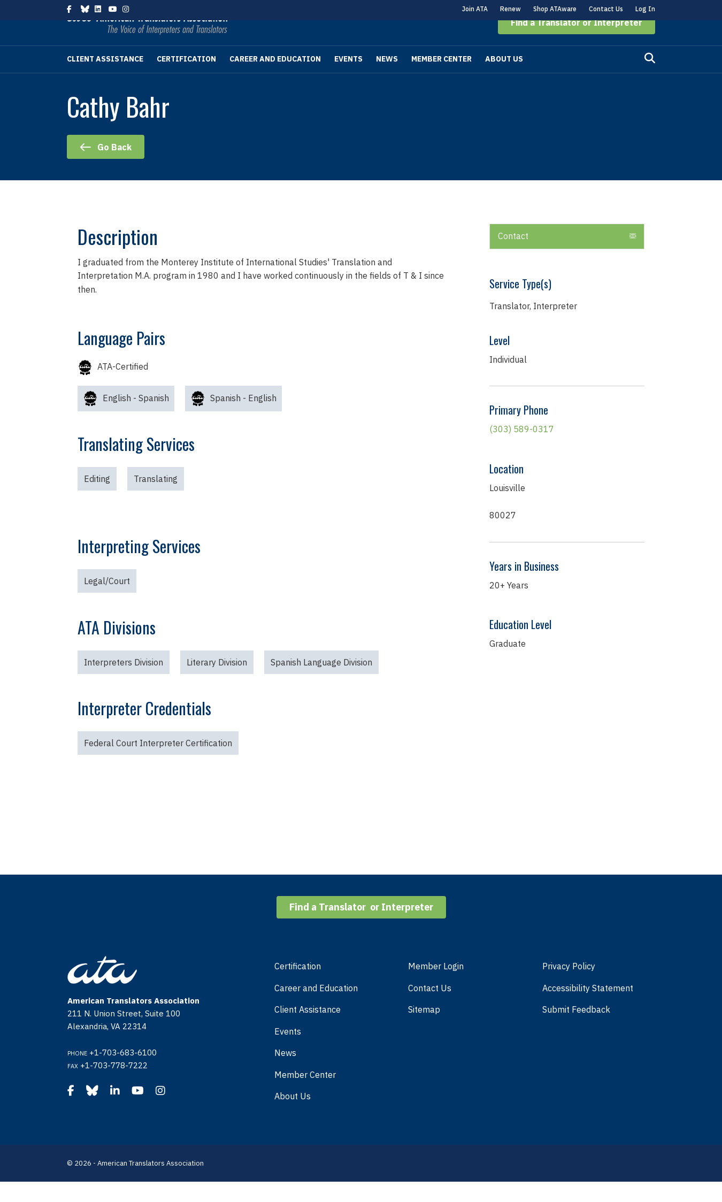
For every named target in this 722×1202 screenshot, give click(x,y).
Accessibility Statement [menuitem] (587, 1008)
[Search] (649, 78)
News (387, 79)
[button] (576, 43)
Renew (510, 9)
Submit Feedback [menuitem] (576, 1029)
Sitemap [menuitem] (424, 1029)
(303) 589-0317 (521, 449)
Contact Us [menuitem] (429, 1008)
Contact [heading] (513, 256)
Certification (186, 79)
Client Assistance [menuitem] (307, 1029)
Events (348, 79)
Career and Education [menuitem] (316, 1008)
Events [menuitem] (287, 1051)
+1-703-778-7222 (114, 1086)
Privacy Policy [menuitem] (568, 986)
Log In (645, 9)
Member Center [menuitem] (305, 1095)
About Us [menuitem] (292, 1116)
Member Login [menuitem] (436, 986)
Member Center (441, 79)
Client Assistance (105, 79)
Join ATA (475, 9)
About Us (504, 79)
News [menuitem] (285, 1073)
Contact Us (606, 9)
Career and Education (275, 79)
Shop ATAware (555, 9)
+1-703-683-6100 (123, 1073)
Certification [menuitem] (297, 986)
